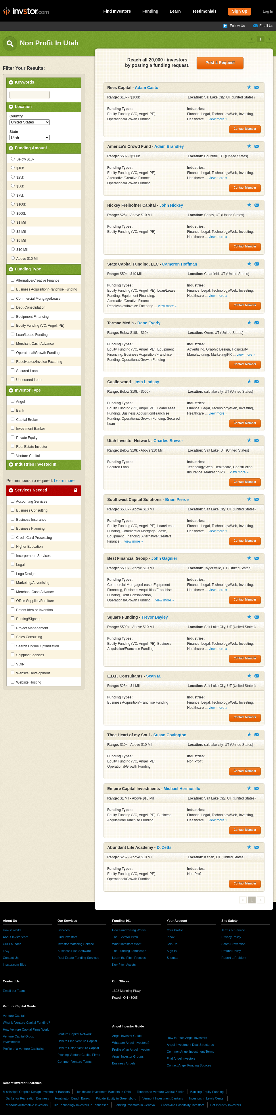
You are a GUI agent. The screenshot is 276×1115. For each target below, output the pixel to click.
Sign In (172, 951)
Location (23, 106)
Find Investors (117, 11)
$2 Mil (18, 231)
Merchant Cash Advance (32, 343)
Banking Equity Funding (207, 1091)
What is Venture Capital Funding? (26, 1022)
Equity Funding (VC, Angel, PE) (37, 325)
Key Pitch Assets (124, 964)
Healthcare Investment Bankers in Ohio (103, 1091)
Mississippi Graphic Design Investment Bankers (36, 1091)
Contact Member (256, 87)
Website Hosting (26, 682)
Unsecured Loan (26, 379)
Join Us (172, 944)
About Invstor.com (15, 937)
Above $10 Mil (24, 258)
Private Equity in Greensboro (116, 1098)
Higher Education (27, 546)
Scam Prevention (233, 944)
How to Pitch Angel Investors (187, 1037)
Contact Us (10, 957)
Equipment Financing (30, 316)
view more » (218, 119)
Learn (175, 11)
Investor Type (28, 390)
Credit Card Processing (31, 537)
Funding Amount (31, 148)
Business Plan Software (74, 951)
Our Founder (12, 944)
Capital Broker (24, 419)
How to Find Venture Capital (77, 1041)
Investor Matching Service (75, 944)
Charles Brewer (168, 440)
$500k (18, 213)
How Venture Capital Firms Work (26, 1029)
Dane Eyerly (148, 323)
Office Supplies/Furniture (32, 600)
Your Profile (175, 930)
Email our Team (14, 990)
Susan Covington (169, 735)
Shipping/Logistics (27, 655)
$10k (17, 168)
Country (16, 116)
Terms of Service (233, 930)
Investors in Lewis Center (207, 1098)
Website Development (30, 673)
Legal (18, 564)
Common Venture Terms (74, 1061)
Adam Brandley (169, 146)
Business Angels (123, 1063)
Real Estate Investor (29, 446)
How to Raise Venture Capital (78, 1048)
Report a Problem (233, 957)
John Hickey (171, 205)
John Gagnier (164, 558)
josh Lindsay (147, 382)
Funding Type (28, 269)
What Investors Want (126, 944)
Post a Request (220, 62)
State (13, 132)
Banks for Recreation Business (27, 1098)
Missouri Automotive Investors (27, 1105)
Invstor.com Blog (14, 964)
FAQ (6, 951)
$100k (18, 204)
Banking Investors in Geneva (134, 1105)
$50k (17, 186)
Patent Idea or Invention (32, 609)
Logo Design (23, 573)
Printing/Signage (26, 618)
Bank (17, 410)
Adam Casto (146, 87)
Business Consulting (29, 510)
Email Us (266, 26)
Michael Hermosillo (182, 788)
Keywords (24, 82)
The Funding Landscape (129, 951)
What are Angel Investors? (130, 1042)
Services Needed (31, 490)
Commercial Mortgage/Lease (35, 298)
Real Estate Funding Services (78, 957)
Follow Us (237, 26)
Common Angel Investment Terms (190, 1051)
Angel (18, 401)
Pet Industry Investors (225, 1105)
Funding (150, 11)
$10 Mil (19, 249)
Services (63, 930)
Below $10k (22, 159)
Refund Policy (231, 951)
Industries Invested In (35, 464)
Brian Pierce (177, 499)
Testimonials (204, 11)
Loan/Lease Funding (29, 334)
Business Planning (28, 528)
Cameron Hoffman (179, 264)
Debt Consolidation (28, 307)
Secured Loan (24, 370)
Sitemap (172, 957)
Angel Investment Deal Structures (190, 1044)
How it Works (12, 930)
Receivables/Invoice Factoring (36, 361)
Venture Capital (25, 455)
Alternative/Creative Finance (35, 280)
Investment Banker (28, 428)
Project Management (29, 628)
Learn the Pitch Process (129, 957)
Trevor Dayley (154, 617)
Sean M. (153, 676)
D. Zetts (164, 847)
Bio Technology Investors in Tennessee (81, 1105)
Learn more (64, 480)
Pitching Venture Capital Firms (78, 1054)
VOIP (17, 664)
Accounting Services (29, 501)
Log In (268, 11)
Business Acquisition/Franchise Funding (44, 289)
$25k (17, 177)
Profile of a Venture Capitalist (23, 1048)
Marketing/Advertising (30, 582)
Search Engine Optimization (35, 646)
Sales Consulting (26, 636)
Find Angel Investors (181, 1058)
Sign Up (239, 11)
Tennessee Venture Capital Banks (160, 1091)
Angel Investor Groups (127, 1056)
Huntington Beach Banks (72, 1098)
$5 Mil (18, 240)
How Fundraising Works (129, 930)
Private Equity (24, 437)
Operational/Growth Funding (35, 352)
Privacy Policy (231, 937)
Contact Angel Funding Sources (189, 1065)
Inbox (171, 937)
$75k (17, 195)
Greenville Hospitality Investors (182, 1105)
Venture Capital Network (74, 1034)
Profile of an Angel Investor (131, 1049)
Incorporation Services (31, 555)
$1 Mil (18, 222)
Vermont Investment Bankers (162, 1098)
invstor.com (26, 11)
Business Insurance (28, 519)
